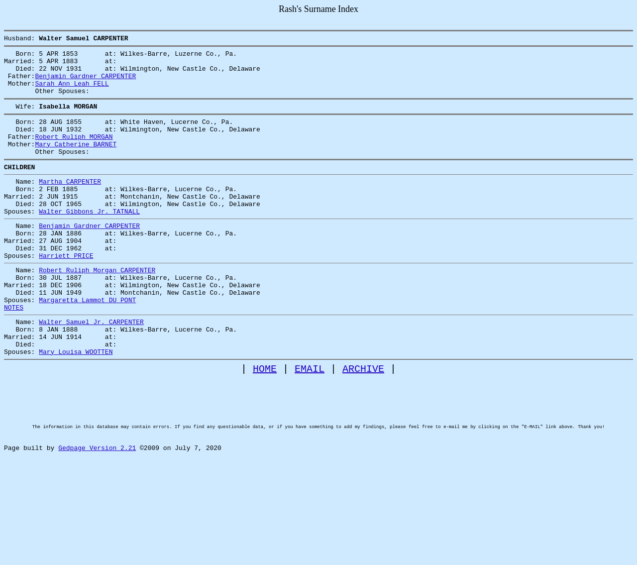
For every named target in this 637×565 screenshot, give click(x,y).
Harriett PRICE (66, 291)
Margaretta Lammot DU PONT (87, 343)
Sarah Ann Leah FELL (71, 92)
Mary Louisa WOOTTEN (75, 403)
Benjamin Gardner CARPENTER (85, 83)
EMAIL (309, 422)
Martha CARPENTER (70, 203)
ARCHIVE (363, 422)
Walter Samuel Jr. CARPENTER (91, 367)
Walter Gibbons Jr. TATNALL (89, 239)
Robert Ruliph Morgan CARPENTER (97, 307)
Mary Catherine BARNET (75, 161)
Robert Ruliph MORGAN (73, 152)
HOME (265, 422)
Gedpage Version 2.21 (97, 518)
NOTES (13, 351)
